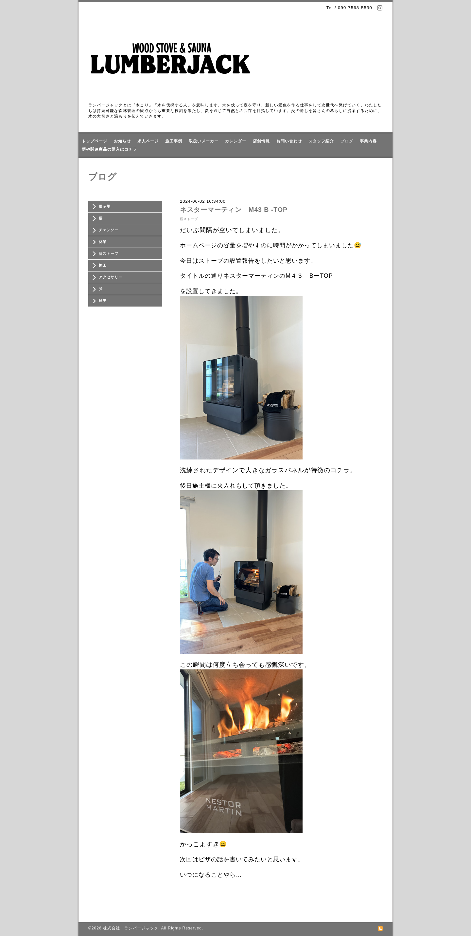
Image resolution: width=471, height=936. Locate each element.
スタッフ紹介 (321, 141)
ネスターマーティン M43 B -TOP (237, 209)
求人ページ (148, 141)
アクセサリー (110, 277)
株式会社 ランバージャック (130, 928)
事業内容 (368, 141)
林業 (103, 242)
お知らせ (122, 141)
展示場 (105, 206)
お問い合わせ (289, 141)
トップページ (94, 141)
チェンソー (108, 230)
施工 (103, 265)
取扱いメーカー (203, 141)
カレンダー (235, 141)
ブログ (346, 141)
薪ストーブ (108, 253)
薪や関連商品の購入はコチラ (109, 149)
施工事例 (173, 141)
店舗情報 (261, 141)
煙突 (103, 301)
